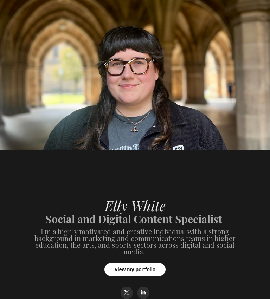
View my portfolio (135, 269)
